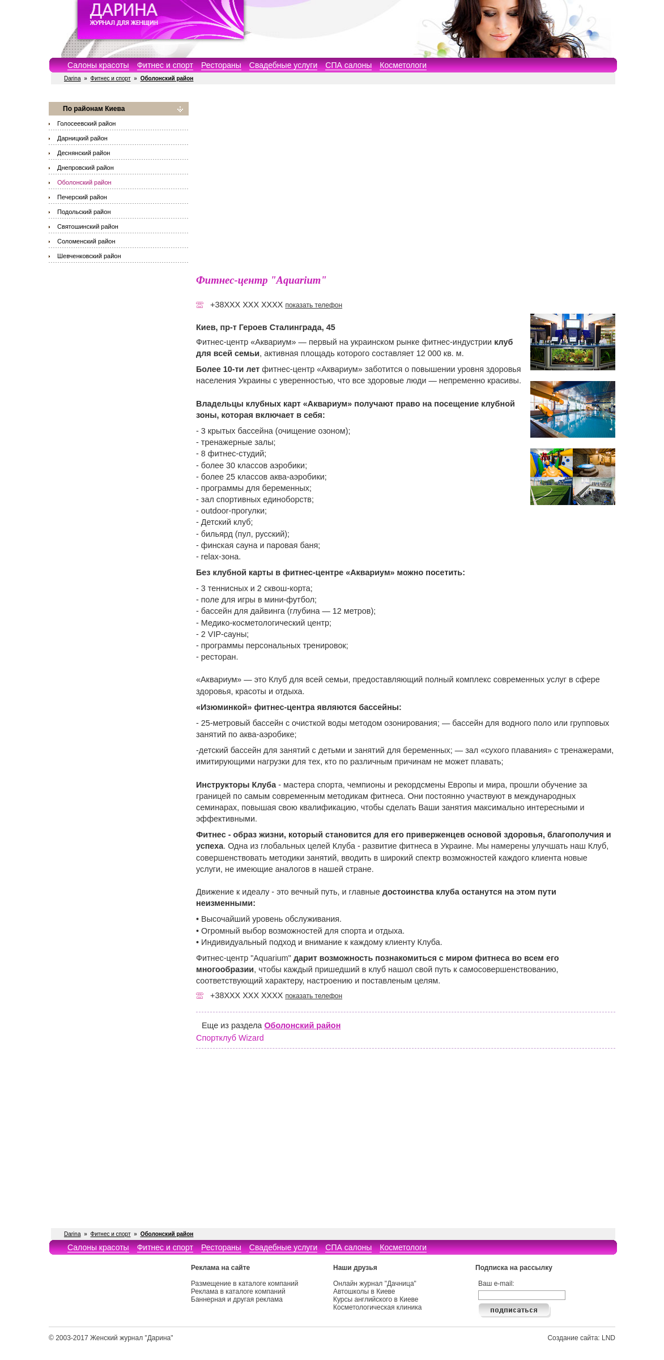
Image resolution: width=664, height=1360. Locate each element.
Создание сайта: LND (581, 1338)
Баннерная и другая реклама (237, 1299)
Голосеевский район (86, 123)
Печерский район (82, 197)
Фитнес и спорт (165, 65)
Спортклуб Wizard (230, 1037)
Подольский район (83, 211)
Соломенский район (86, 241)
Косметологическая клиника (377, 1307)
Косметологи (403, 65)
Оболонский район (84, 182)
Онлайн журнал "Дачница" (374, 1284)
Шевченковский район (89, 256)
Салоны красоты (98, 65)
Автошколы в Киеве (364, 1291)
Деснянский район (83, 152)
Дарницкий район (82, 138)
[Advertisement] (405, 181)
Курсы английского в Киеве (375, 1299)
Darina (72, 78)
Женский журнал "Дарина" (131, 1338)
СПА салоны (348, 65)
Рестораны (221, 65)
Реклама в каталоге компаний (238, 1291)
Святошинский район (87, 226)
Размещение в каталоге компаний (244, 1284)
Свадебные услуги (283, 65)
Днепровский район (85, 167)
